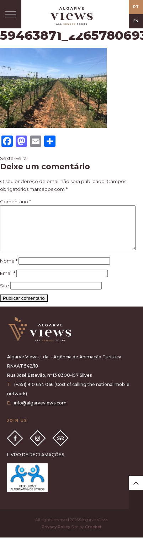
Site (4, 294)
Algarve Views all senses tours (39, 338)
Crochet (93, 535)
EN (135, 21)
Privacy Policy (56, 535)
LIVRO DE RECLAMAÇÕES (35, 463)
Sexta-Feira (13, 158)
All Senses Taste (71, 16)
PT (136, 7)
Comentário (15, 201)
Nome (8, 269)
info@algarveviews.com (40, 411)
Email (7, 282)
